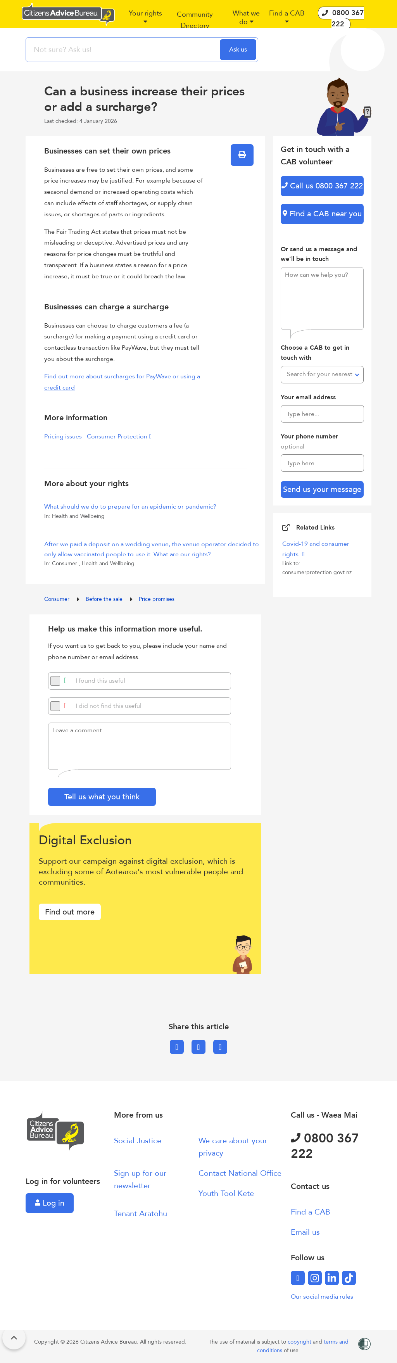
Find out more (70, 912)
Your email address (308, 397)
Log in (49, 1203)
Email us (305, 1232)
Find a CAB (310, 1212)
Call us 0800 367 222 (322, 186)
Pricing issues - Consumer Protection (95, 436)
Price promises (156, 599)
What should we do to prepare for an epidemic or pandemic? (130, 506)
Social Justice (137, 1140)
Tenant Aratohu (140, 1213)
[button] (145, 20)
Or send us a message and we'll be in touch (319, 254)
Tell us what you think (102, 797)
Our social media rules (322, 1296)
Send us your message (322, 489)
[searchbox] (124, 49)
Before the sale (105, 599)
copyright (300, 1342)
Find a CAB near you (322, 214)
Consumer (57, 599)
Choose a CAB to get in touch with (315, 352)
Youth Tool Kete (226, 1193)
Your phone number (311, 441)
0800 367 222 (325, 1146)
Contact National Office (239, 1173)
